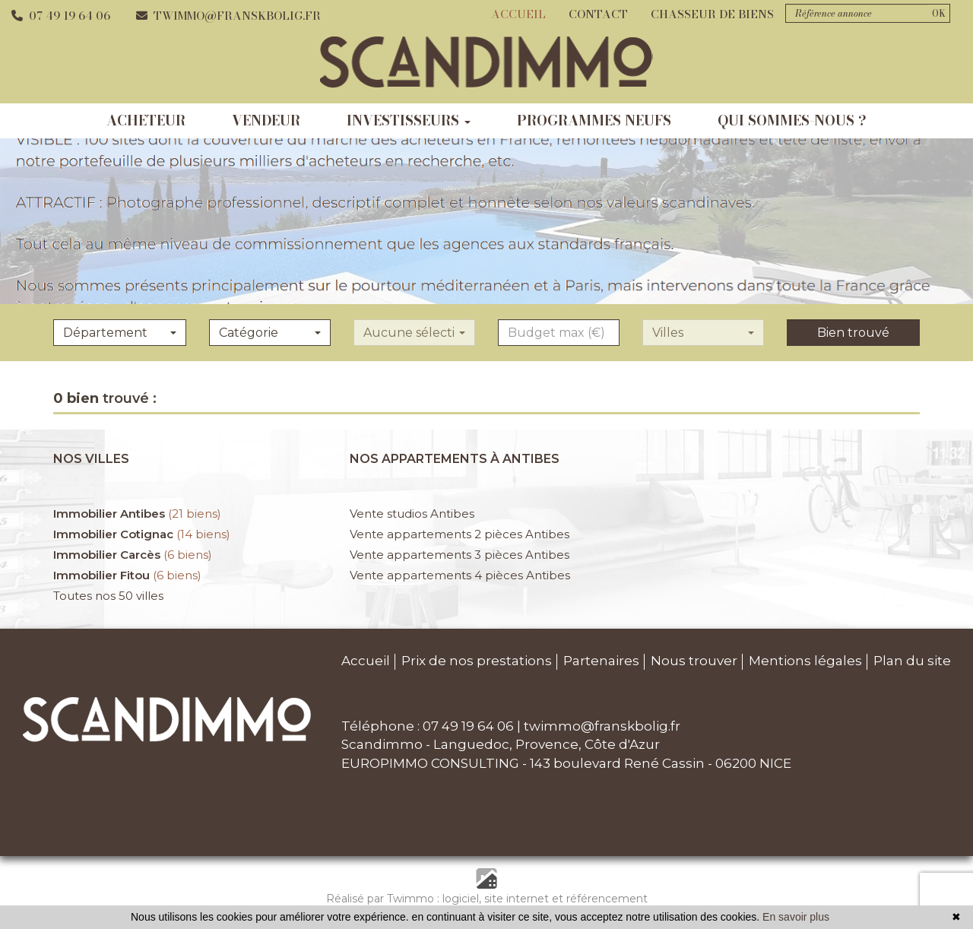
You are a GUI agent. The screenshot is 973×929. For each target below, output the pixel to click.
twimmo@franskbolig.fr (228, 15)
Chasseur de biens (712, 14)
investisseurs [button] (409, 120)
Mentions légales (805, 660)
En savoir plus (795, 917)
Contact (598, 14)
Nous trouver (694, 660)
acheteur (145, 120)
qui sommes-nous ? (792, 120)
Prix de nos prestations (476, 660)
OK (939, 13)
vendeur (266, 120)
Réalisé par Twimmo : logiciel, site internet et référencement (487, 898)
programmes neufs (594, 120)
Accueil (518, 14)
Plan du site (912, 660)
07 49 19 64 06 (60, 15)
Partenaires (601, 660)
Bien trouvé (853, 332)
